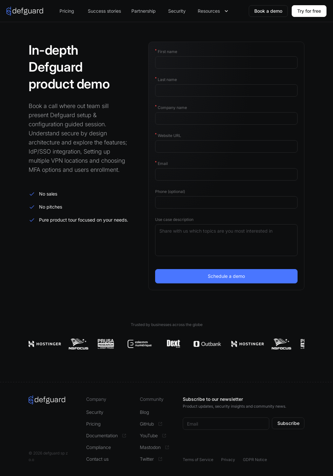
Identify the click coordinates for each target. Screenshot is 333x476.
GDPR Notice (255, 459)
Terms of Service (198, 459)
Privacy (228, 459)
